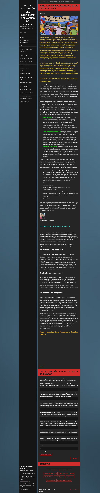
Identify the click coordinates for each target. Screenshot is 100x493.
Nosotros (22, 35)
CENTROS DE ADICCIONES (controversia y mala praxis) (26, 97)
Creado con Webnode (74, 489)
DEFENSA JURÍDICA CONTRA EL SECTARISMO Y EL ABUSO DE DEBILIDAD (26, 49)
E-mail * (42, 446)
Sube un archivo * (44, 451)
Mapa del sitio (23, 45)
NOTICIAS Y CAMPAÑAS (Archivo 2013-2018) (25, 85)
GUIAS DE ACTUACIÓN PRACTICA (25, 74)
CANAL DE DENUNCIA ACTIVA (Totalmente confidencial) (26, 93)
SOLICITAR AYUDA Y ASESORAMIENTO (24, 41)
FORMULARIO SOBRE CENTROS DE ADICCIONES (25, 102)
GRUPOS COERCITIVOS (52, 470)
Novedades (22, 37)
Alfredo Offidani (48, 477)
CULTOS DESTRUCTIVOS (50, 473)
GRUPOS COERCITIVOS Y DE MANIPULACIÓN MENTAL (26, 62)
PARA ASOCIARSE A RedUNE (26, 82)
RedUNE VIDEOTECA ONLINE (26, 58)
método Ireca (70, 477)
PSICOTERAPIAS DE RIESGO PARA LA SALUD (26, 54)
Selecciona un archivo (46, 454)
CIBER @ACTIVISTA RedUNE (66, 473)
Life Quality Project (59, 477)
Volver (42, 366)
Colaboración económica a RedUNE (25, 69)
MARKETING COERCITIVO (25, 89)
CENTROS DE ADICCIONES (64, 480)
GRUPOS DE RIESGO (66, 470)
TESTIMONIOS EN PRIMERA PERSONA (26, 78)
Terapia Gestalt (51, 480)
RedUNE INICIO (23, 32)
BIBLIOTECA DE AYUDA (25, 66)
